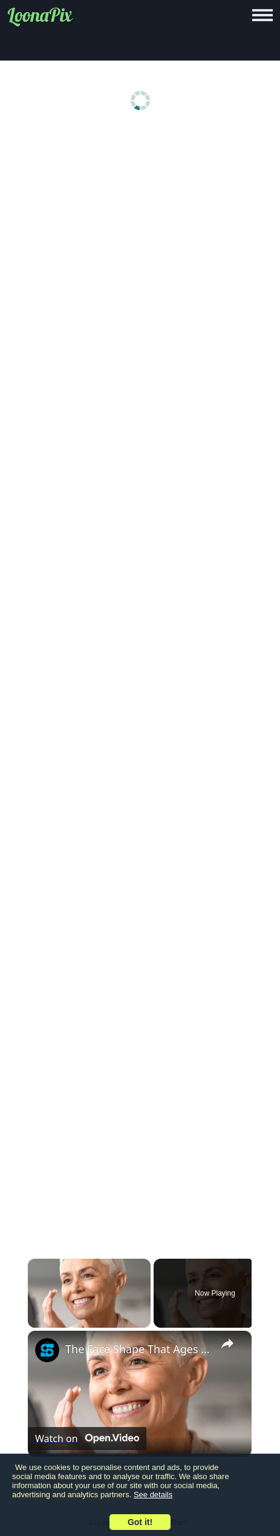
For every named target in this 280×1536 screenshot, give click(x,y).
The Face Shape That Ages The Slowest (137, 1349)
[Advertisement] (140, 280)
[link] (47, 1350)
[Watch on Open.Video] (87, 1438)
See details (153, 1494)
